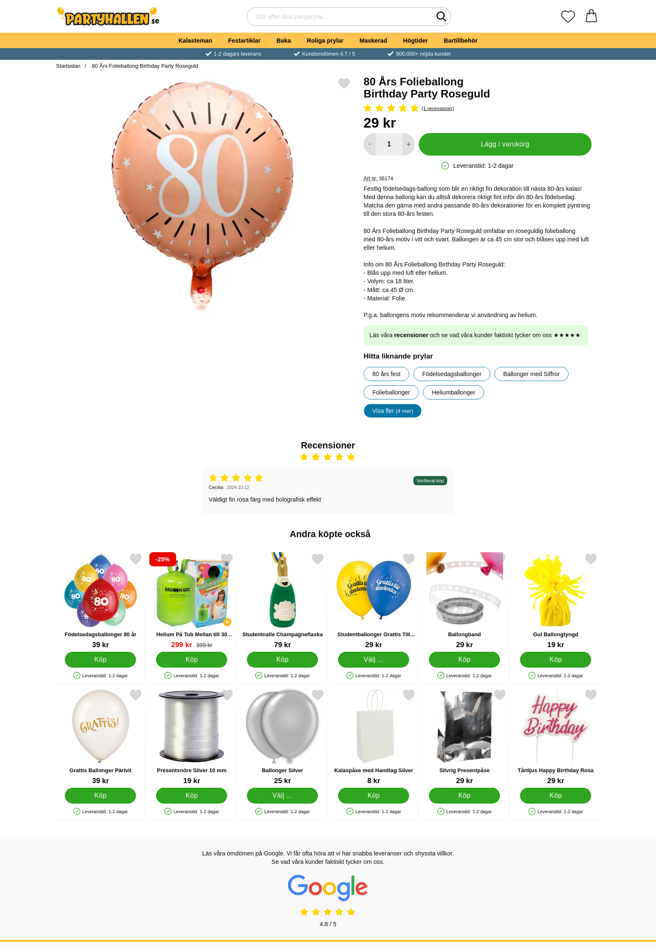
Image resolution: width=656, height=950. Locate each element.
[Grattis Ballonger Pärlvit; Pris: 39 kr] (100, 737)
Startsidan (68, 66)
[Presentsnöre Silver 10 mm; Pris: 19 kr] (191, 737)
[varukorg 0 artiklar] (591, 16)
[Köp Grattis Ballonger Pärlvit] (100, 796)
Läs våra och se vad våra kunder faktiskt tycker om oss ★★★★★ (475, 335)
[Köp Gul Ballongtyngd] (555, 660)
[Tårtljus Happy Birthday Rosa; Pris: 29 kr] (555, 737)
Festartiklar (244, 40)
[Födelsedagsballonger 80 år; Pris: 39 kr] (100, 601)
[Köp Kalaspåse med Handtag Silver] (373, 796)
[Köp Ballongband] (464, 660)
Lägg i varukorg (505, 144)
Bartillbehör (461, 40)
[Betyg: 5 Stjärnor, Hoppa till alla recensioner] (478, 108)
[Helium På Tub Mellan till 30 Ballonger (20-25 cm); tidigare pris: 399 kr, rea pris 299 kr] (191, 601)
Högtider (415, 40)
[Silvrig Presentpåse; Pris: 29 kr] (464, 737)
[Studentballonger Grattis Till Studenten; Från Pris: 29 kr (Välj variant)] (373, 601)
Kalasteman (195, 40)
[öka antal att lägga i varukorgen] (408, 144)
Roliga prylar (325, 40)
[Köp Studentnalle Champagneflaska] (282, 660)
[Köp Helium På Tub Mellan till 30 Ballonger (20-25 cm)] (191, 660)
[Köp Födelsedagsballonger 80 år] (100, 660)
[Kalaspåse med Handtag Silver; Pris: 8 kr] (373, 737)
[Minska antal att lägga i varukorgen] (370, 144)
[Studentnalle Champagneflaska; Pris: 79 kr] (282, 601)
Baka (284, 40)
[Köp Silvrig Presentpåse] (464, 796)
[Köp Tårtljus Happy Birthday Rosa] (555, 796)
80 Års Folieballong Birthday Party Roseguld (144, 66)
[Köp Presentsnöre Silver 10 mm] (191, 796)
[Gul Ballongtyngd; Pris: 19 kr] (555, 601)
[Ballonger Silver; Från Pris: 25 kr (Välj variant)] (282, 737)
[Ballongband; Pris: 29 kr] (464, 601)
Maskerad (373, 40)
